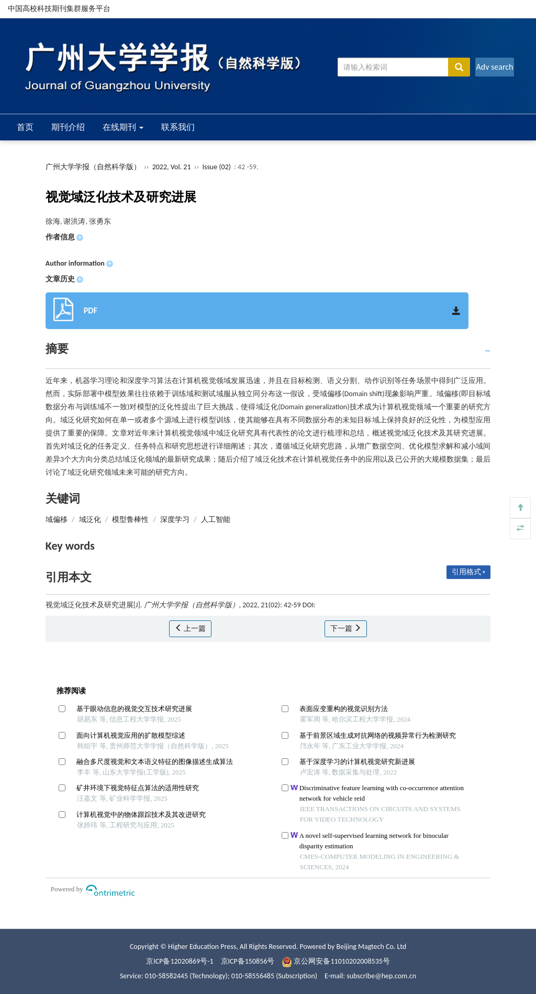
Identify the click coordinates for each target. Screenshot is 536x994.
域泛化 (90, 519)
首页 (25, 127)
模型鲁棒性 (130, 519)
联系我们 (178, 127)
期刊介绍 (68, 127)
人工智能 (215, 519)
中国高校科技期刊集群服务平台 (59, 8)
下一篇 (345, 628)
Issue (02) (216, 166)
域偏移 (57, 519)
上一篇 (190, 628)
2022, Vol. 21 (172, 166)
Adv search (494, 67)
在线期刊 (123, 127)
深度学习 (174, 519)
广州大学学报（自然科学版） (93, 166)
